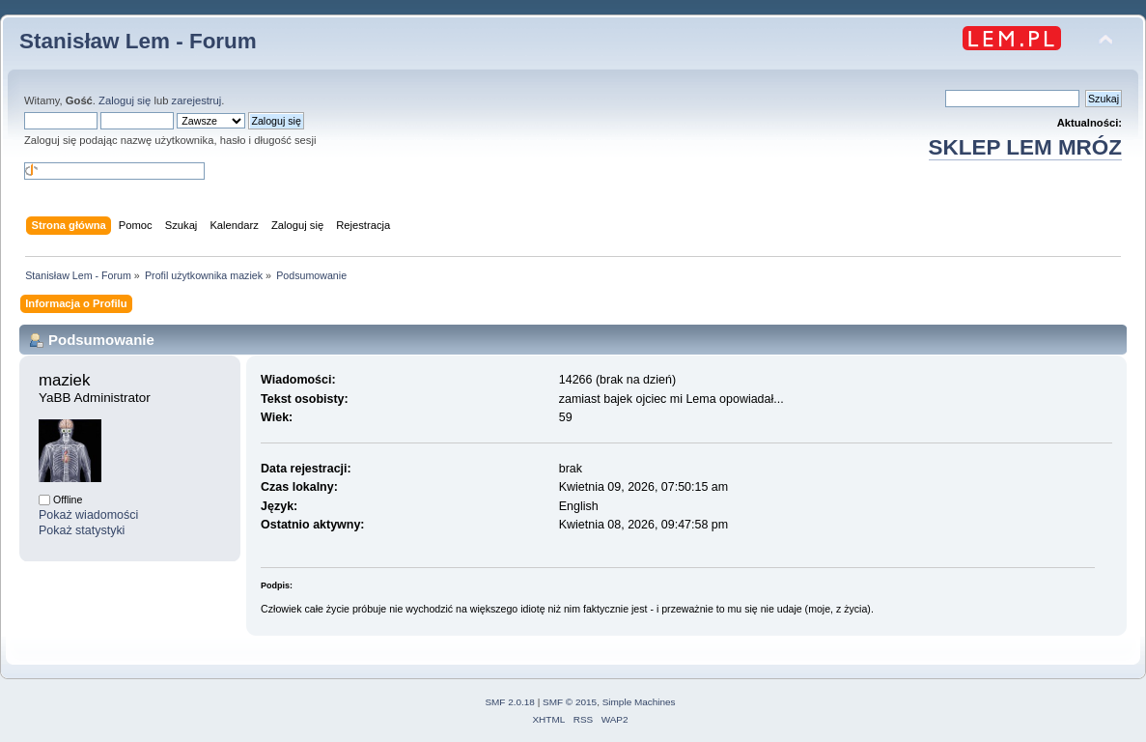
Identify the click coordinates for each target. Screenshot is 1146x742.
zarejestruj (197, 100)
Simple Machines (639, 702)
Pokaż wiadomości (88, 515)
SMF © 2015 (570, 702)
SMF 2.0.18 (510, 702)
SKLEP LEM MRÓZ (1025, 147)
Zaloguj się (124, 100)
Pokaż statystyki (82, 530)
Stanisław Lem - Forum (138, 41)
